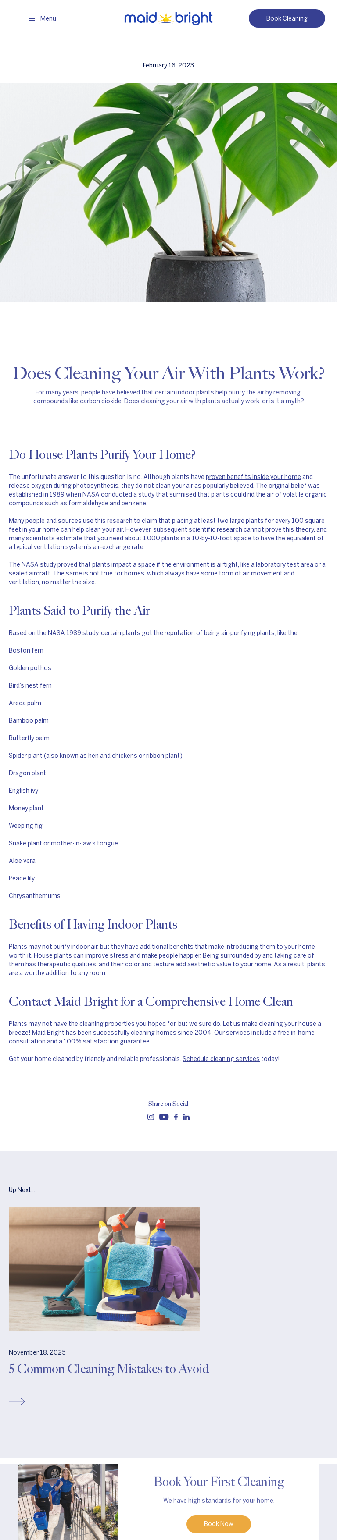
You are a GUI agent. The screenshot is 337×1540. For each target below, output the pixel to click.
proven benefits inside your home (253, 477)
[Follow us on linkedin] (186, 1117)
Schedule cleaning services (221, 1059)
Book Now (218, 1525)
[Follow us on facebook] (176, 1117)
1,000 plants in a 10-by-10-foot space (197, 538)
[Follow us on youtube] (163, 1117)
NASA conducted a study (118, 494)
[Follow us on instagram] (150, 1117)
